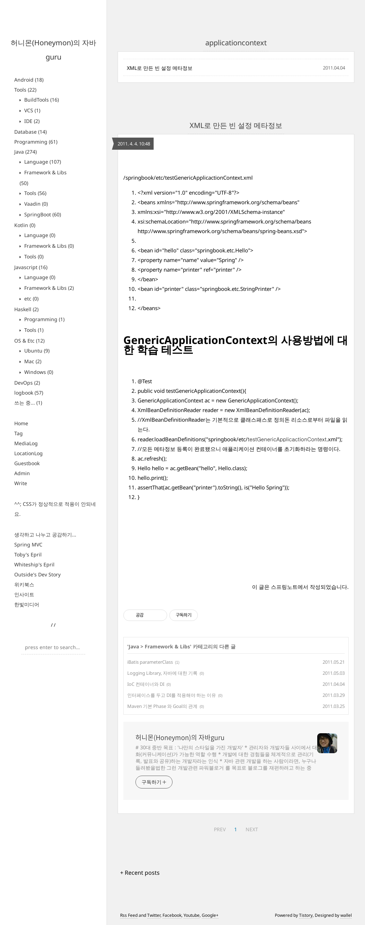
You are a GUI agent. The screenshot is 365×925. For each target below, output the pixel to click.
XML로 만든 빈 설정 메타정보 (159, 68)
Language (42, 161)
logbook (28, 392)
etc (30, 298)
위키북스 (24, 584)
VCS (31, 110)
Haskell (26, 309)
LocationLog (28, 453)
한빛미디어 (26, 604)
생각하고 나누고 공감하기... (45, 534)
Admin (22, 473)
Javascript (30, 267)
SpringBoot (42, 214)
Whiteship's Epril (34, 564)
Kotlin (24, 225)
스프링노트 (284, 586)
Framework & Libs (48, 245)
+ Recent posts (140, 873)
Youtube (192, 915)
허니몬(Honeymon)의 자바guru (180, 737)
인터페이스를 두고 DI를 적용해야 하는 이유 (171, 695)
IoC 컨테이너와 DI (145, 684)
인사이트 (24, 594)
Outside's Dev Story (37, 574)
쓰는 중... (28, 402)
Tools (25, 89)
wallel (346, 915)
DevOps (27, 382)
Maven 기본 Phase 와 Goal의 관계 (162, 706)
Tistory (306, 915)
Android (28, 79)
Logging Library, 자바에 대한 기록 (162, 673)
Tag (18, 433)
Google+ (210, 915)
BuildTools (41, 99)
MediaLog (26, 443)
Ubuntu (36, 350)
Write (20, 483)
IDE (31, 121)
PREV (220, 829)
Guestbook (27, 463)
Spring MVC (28, 544)
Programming (35, 141)
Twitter (153, 915)
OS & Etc (29, 340)
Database (30, 131)
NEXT (252, 829)
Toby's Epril (28, 554)
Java (25, 151)
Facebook (172, 915)
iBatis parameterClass (150, 662)
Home (21, 423)
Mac (32, 361)
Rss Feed (129, 915)
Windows (38, 372)
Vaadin (35, 203)
